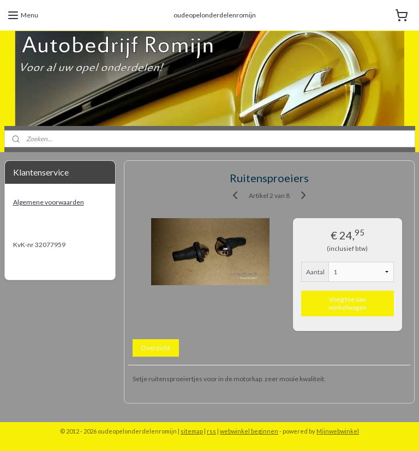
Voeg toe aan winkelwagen (347, 302)
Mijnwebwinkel (337, 431)
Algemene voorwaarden (48, 202)
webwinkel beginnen (249, 431)
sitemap (192, 431)
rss (211, 431)
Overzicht (156, 347)
